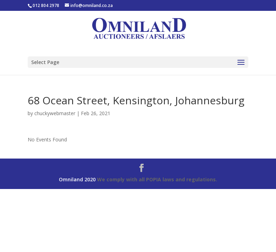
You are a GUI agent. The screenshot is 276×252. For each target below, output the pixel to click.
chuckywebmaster (54, 113)
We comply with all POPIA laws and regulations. (157, 179)
